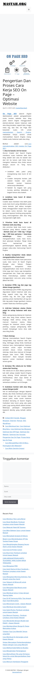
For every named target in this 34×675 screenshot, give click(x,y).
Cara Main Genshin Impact (14, 448)
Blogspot (6, 421)
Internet (13, 421)
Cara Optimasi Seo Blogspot (21, 429)
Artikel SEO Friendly (12, 418)
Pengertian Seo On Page (11, 437)
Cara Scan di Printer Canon (12, 550)
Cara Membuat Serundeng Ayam (14, 607)
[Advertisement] (17, 32)
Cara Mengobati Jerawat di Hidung (15, 536)
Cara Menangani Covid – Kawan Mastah (17, 604)
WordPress (7, 423)
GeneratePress (17, 672)
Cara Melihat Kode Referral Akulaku (15, 648)
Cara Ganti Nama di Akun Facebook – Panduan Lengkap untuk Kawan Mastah (16, 571)
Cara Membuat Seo (12, 426)
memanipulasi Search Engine (17, 132)
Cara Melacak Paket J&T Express (14, 527)
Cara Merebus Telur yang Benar (14, 519)
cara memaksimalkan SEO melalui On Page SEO (17, 146)
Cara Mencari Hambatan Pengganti (15, 662)
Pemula (19, 421)
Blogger (23, 418)
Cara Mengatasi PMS (10, 566)
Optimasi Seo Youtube (17, 434)
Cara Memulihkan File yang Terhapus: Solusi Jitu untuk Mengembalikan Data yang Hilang (16, 656)
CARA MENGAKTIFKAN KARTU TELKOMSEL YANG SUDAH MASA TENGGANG (14, 560)
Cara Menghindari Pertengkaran (14, 651)
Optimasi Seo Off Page (11, 432)
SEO (24, 421)
